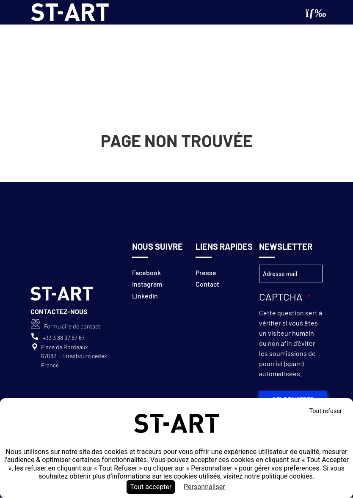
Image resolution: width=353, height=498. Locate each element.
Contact (207, 284)
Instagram (147, 284)
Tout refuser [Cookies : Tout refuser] (325, 411)
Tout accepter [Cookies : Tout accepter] (150, 487)
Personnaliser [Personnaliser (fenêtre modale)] (204, 487)
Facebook (146, 272)
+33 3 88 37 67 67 (64, 337)
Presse (206, 272)
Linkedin (145, 296)
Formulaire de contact (72, 326)
